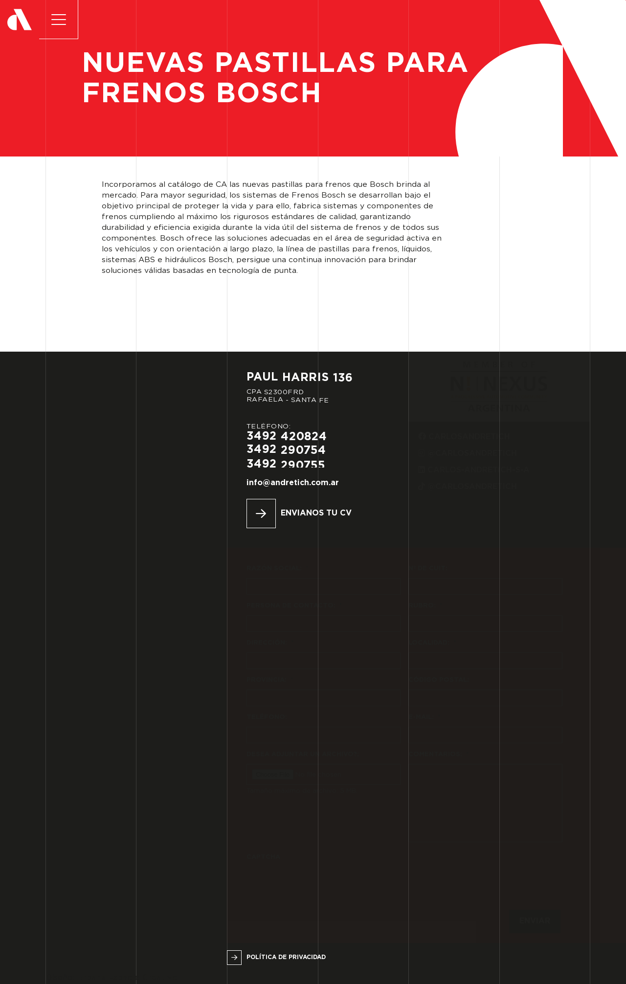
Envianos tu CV (316, 513)
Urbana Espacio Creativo (127, 978)
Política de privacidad (286, 957)
